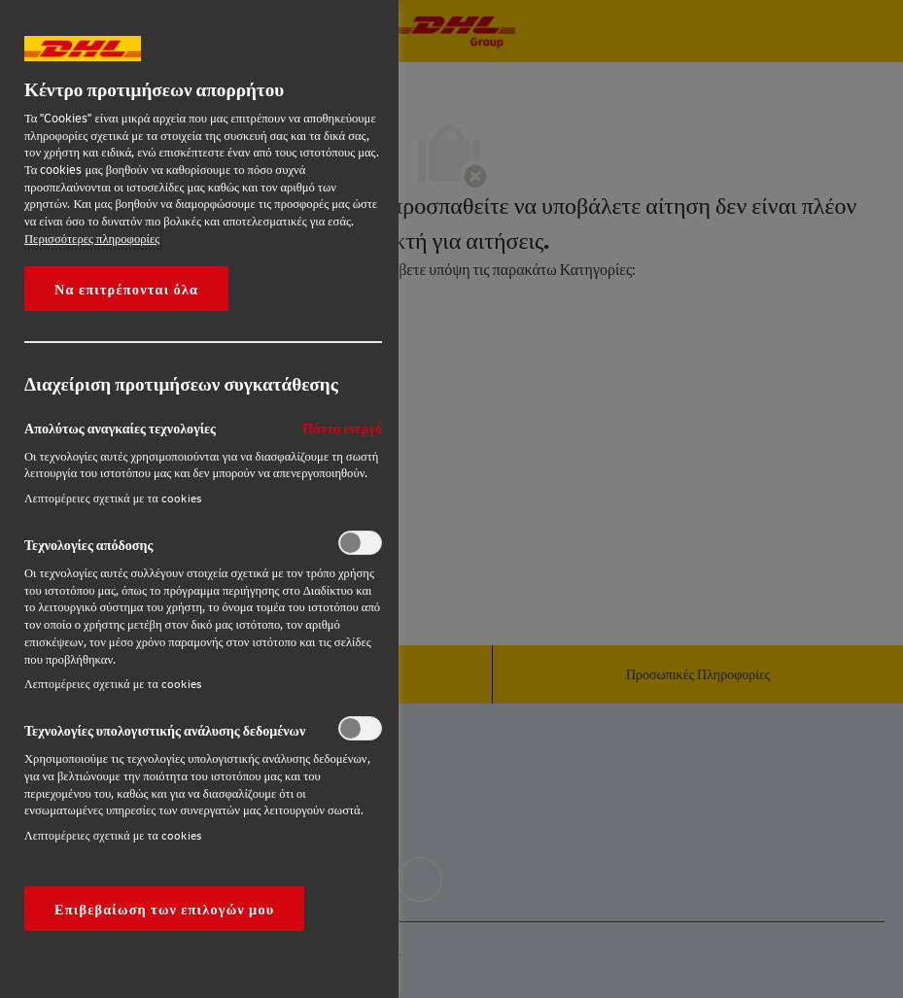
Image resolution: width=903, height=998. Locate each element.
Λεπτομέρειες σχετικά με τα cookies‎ (112, 498)
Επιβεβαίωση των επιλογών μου (164, 908)
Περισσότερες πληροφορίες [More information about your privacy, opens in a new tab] (91, 238)
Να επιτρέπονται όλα (126, 288)
